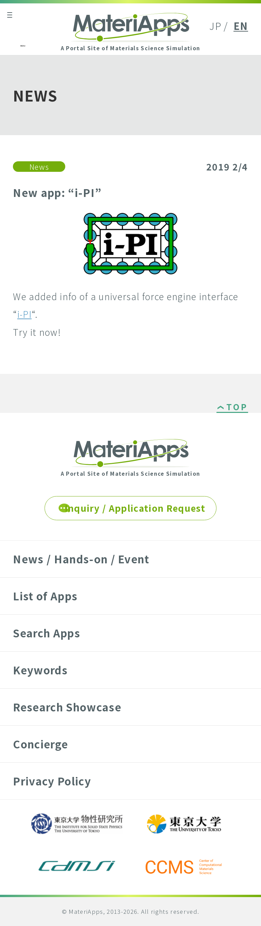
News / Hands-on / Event (81, 558)
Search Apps (46, 632)
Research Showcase (67, 706)
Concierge (40, 743)
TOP (237, 408)
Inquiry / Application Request (135, 507)
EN (240, 26)
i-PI (24, 314)
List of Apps (45, 595)
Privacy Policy (52, 780)
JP (215, 26)
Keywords (40, 669)
